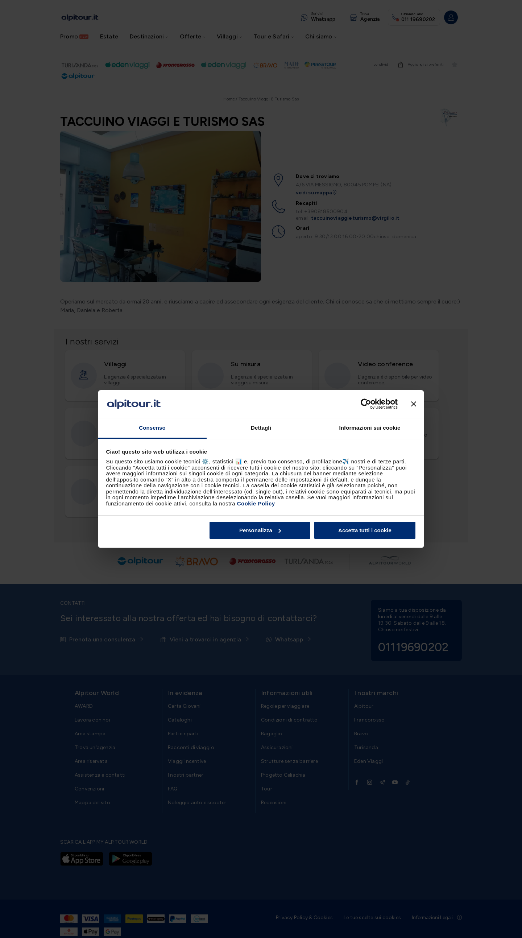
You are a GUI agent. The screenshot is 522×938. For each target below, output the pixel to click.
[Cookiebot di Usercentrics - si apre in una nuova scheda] (366, 403)
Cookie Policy (256, 503)
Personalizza (260, 530)
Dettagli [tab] (261, 428)
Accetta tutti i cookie (365, 530)
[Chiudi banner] (413, 403)
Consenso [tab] (152, 428)
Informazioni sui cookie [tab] (370, 428)
